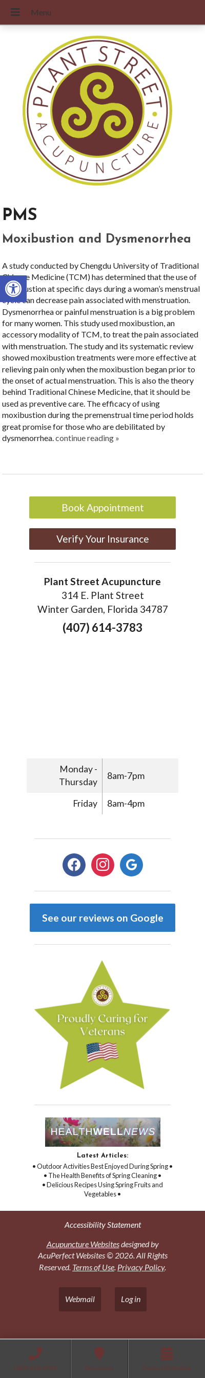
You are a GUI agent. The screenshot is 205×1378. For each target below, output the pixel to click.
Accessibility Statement (103, 1224)
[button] (13, 288)
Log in (130, 1299)
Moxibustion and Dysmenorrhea (96, 239)
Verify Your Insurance (102, 539)
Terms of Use (93, 1267)
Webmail (80, 1299)
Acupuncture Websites (83, 1244)
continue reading (87, 438)
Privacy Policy (141, 1267)
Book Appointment (102, 507)
